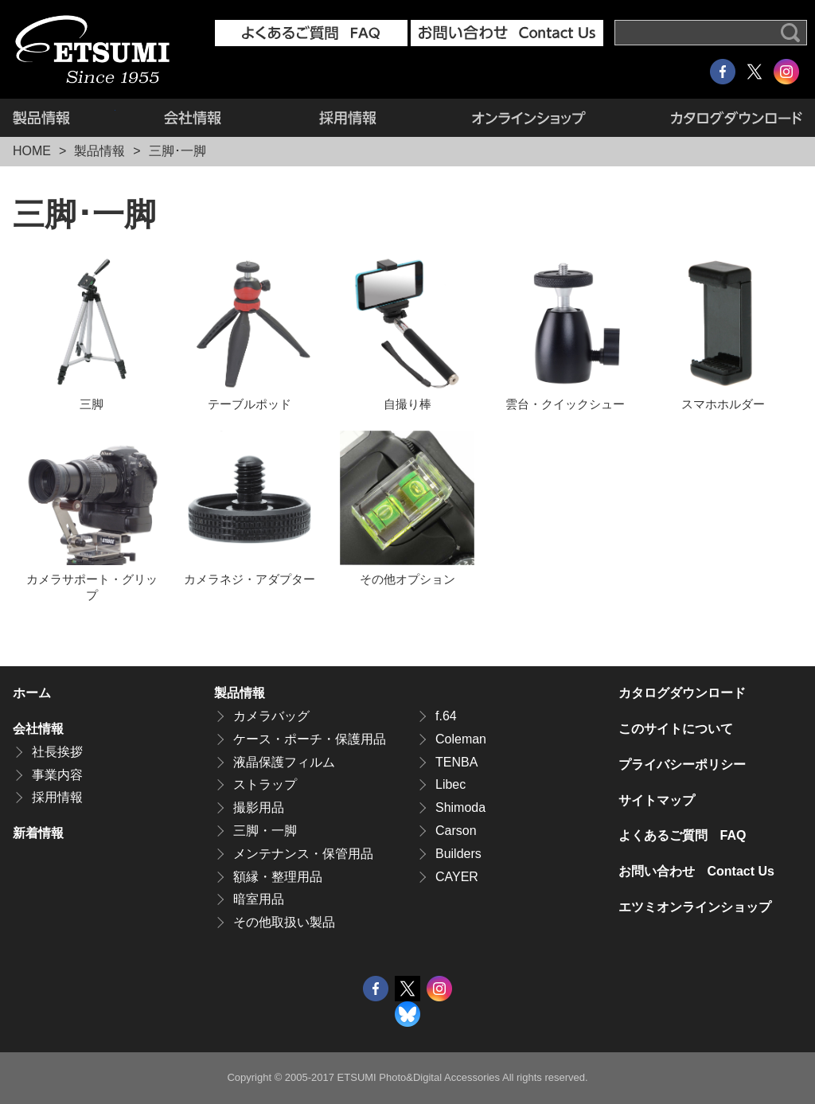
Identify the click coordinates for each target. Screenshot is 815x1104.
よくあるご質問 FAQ (682, 835)
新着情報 (38, 833)
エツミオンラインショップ (528, 118)
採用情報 (347, 118)
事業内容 (57, 775)
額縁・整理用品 (277, 877)
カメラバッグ (271, 716)
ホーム (32, 693)
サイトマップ (656, 800)
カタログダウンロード (717, 118)
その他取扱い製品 (284, 922)
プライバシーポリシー (682, 764)
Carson (456, 830)
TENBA (456, 762)
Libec (450, 784)
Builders (458, 853)
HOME (32, 151)
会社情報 (193, 118)
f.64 (446, 716)
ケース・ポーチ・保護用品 (309, 739)
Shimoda (460, 807)
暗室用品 (258, 899)
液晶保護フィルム (284, 762)
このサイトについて (675, 728)
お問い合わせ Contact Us (696, 871)
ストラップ (265, 784)
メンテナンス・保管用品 (303, 853)
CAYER (456, 877)
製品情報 (64, 118)
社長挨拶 (57, 752)
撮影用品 (258, 807)
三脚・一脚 (265, 830)
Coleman (460, 739)
